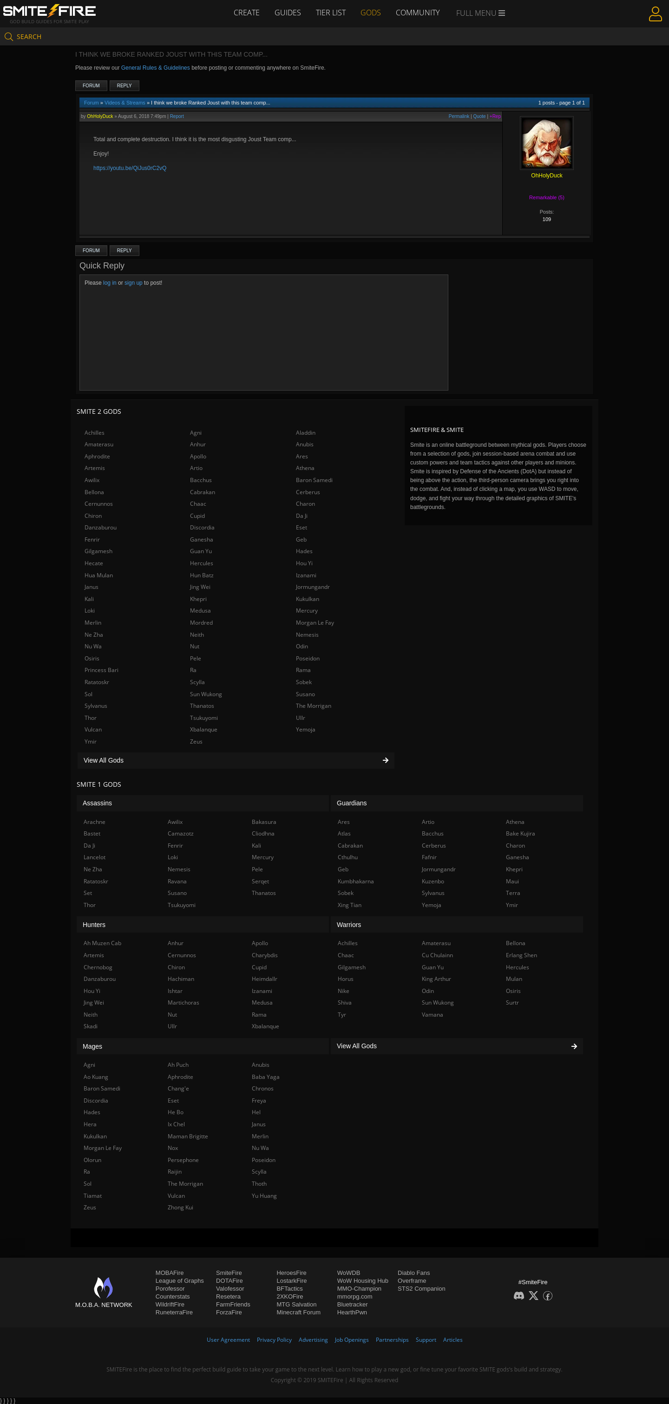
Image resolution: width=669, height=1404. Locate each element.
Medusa (200, 610)
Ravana (177, 881)
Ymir (91, 741)
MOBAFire (170, 1272)
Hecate (94, 563)
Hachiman (181, 979)
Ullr (300, 718)
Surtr (512, 1002)
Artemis (95, 468)
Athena (305, 468)
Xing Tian (349, 905)
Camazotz (181, 833)
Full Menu (480, 13)
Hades (304, 551)
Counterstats (173, 1296)
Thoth (259, 1184)
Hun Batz (202, 575)
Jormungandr (313, 587)
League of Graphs (180, 1280)
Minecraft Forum (298, 1312)
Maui (512, 881)
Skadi (91, 1026)
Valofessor (230, 1288)
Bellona (94, 492)
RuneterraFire (174, 1312)
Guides (288, 12)
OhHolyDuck (100, 116)
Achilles (95, 433)
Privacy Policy (274, 1340)
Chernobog (98, 967)
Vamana (432, 1015)
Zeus (196, 741)
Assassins (97, 803)
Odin (302, 646)
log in (110, 283)
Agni (196, 433)
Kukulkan (307, 599)
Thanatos (202, 706)
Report (177, 116)
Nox (173, 1148)
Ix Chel (176, 1124)
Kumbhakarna (356, 881)
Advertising (313, 1340)
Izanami (306, 575)
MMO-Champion (359, 1288)
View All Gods (236, 760)
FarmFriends (233, 1304)
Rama (303, 670)
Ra (193, 670)
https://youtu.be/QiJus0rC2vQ (129, 168)
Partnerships (392, 1340)
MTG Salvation (296, 1304)
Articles (453, 1340)
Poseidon (308, 658)
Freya (259, 1100)
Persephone (183, 1160)
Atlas (344, 833)
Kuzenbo (433, 881)
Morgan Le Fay (315, 623)
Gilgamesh (98, 551)
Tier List (331, 12)
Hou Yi (304, 563)
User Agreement (228, 1340)
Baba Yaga (266, 1077)
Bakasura (264, 822)
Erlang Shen (521, 955)
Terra (513, 893)
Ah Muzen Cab (102, 943)
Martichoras (183, 1002)
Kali (89, 599)
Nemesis (307, 635)
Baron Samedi (314, 480)
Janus (91, 587)
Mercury (307, 610)
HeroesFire (291, 1272)
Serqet (260, 881)
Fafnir (429, 857)
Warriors (349, 924)
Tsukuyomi (204, 718)
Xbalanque (203, 729)
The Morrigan (313, 706)
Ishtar (175, 991)
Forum (91, 85)
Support (426, 1340)
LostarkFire (291, 1280)
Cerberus (308, 492)
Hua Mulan (99, 575)
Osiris (92, 658)
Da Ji (302, 516)
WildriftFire (170, 1304)
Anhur (198, 444)
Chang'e (178, 1088)
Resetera (228, 1296)
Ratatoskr (97, 682)
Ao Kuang (96, 1077)
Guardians (352, 803)
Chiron (93, 516)
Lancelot (94, 857)
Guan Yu (201, 551)
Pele (195, 658)
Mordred (201, 623)
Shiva (345, 1002)
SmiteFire (229, 1272)
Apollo (198, 456)
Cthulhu (348, 857)
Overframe (412, 1280)
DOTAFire (229, 1280)
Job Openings (352, 1340)
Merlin (93, 623)
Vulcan (93, 729)
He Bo (176, 1112)
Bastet (92, 833)
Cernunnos (99, 504)
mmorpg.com (355, 1296)
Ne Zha (94, 635)
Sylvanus (96, 706)
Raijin (175, 1171)
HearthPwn (352, 1312)
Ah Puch (178, 1065)
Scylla (197, 682)
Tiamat (93, 1196)
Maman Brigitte (188, 1136)
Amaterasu (99, 444)
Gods (371, 12)
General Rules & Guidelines (155, 68)
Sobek (304, 682)
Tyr (342, 1015)
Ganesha (201, 539)
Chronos (263, 1088)
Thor (91, 718)
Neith (197, 635)
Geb (301, 539)
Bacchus (201, 480)
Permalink (459, 116)
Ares (302, 456)
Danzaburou (101, 527)
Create (247, 12)
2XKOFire (289, 1296)
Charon (305, 504)
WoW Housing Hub (362, 1280)
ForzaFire (229, 1312)
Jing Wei (200, 587)
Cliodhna (263, 833)
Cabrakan (202, 492)
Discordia (202, 527)
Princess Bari (101, 670)
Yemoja (305, 729)
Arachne (94, 822)
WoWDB (349, 1272)
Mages (92, 1046)
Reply (124, 85)
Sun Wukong (206, 694)
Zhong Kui (180, 1207)
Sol (88, 694)
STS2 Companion (422, 1288)
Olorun (92, 1160)
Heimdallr (264, 979)
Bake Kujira (520, 833)
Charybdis (265, 955)
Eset (301, 527)
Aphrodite (97, 456)
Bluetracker (352, 1304)
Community (417, 12)
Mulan (514, 979)
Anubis (305, 444)
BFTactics (289, 1288)
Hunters (94, 924)
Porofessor (170, 1288)
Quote (479, 116)
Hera (90, 1124)
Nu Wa (93, 646)
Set (88, 893)
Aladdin (305, 433)
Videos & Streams (125, 102)
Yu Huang (264, 1196)
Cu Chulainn (437, 955)
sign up (134, 283)
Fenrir (92, 539)
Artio (196, 468)
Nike (343, 991)
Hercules (201, 563)
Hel (256, 1112)
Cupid (197, 516)
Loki (90, 610)
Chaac (198, 504)
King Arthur (436, 979)
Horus (346, 979)
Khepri (198, 599)
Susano (305, 694)
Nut (194, 646)
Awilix (92, 480)
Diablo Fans (414, 1272)
